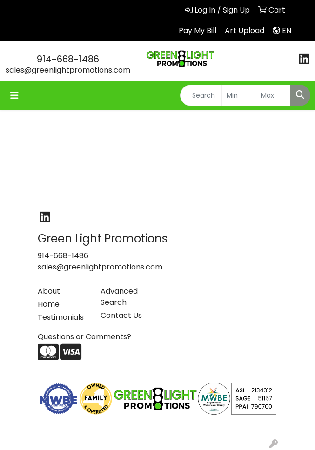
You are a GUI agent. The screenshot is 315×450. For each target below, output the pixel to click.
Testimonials (61, 317)
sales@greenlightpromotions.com (68, 70)
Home (49, 304)
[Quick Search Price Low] (238, 95)
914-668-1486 (68, 59)
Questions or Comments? (84, 336)
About (49, 291)
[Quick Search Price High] (273, 95)
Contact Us (121, 315)
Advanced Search (119, 297)
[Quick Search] (201, 95)
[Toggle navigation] (14, 95)
